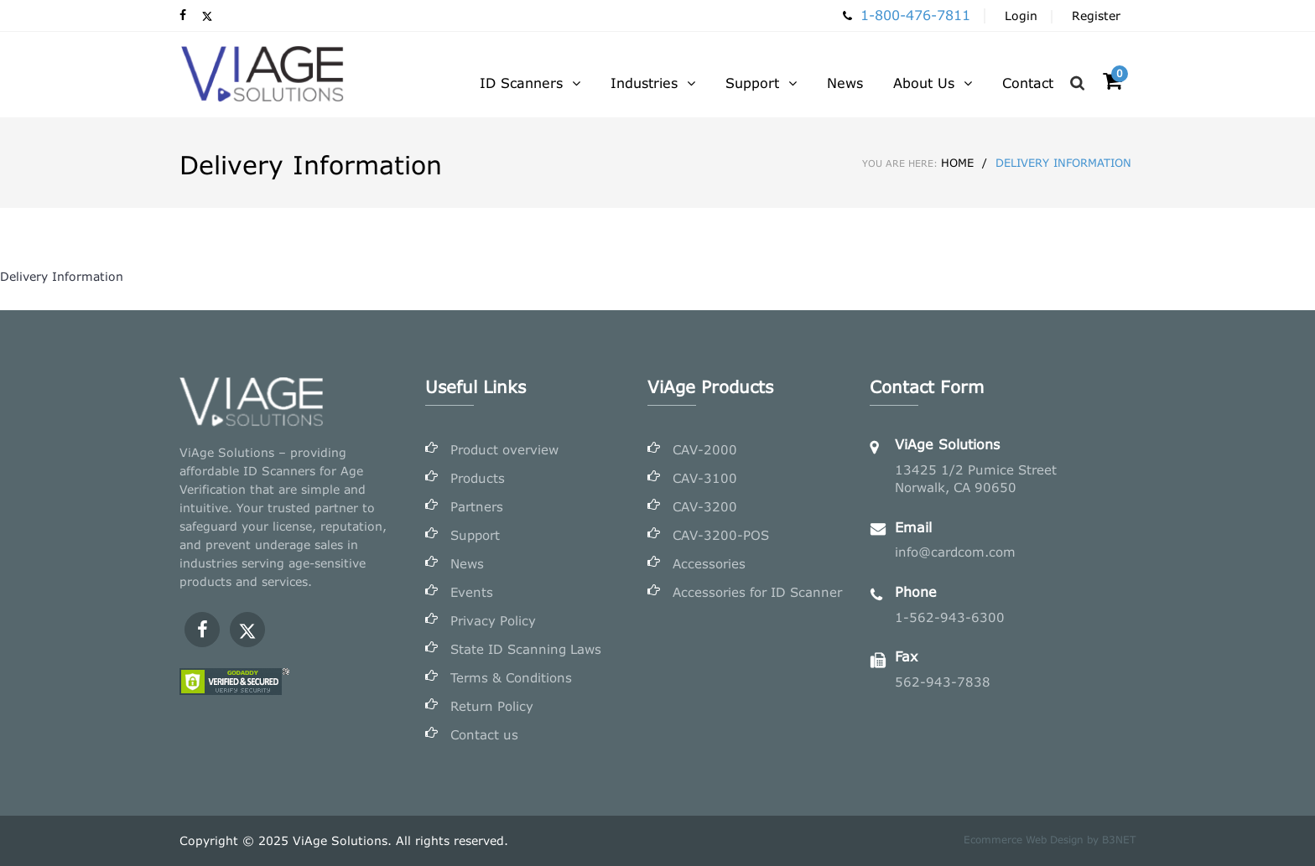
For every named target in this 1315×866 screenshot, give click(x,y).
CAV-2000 (705, 449)
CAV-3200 (705, 506)
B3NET (1119, 839)
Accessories (709, 563)
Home (918, 162)
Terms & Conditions (511, 677)
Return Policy (491, 705)
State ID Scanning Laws (525, 648)
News (467, 563)
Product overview (504, 449)
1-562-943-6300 (950, 617)
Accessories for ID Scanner (757, 591)
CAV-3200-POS (721, 534)
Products (477, 477)
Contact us (484, 734)
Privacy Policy (493, 620)
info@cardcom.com (955, 551)
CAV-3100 (705, 477)
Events (471, 591)
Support (475, 534)
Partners (476, 506)
